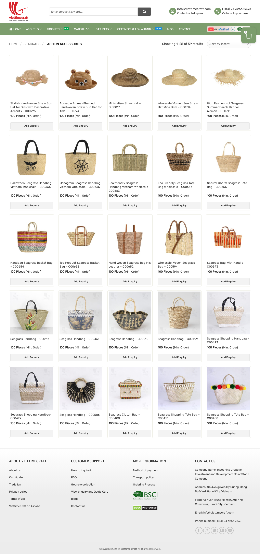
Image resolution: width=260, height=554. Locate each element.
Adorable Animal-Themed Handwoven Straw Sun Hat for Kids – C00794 (81, 107)
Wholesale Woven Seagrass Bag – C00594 (176, 264)
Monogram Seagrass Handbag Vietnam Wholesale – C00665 (80, 185)
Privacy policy (18, 491)
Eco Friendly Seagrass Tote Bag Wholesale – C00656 (176, 185)
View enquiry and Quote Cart (89, 491)
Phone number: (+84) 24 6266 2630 (218, 521)
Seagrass (32, 44)
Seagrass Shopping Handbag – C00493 (228, 340)
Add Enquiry (31, 125)
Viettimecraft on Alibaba (136, 29)
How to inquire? (81, 470)
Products (55, 29)
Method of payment (145, 470)
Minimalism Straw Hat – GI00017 (125, 105)
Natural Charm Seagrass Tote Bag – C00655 (227, 185)
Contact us (78, 506)
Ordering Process (144, 484)
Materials (82, 29)
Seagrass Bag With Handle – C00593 (226, 264)
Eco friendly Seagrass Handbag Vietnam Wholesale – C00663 (130, 186)
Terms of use (17, 499)
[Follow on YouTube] (230, 530)
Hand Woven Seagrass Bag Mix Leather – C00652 (130, 264)
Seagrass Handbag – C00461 (79, 339)
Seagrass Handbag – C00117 (29, 339)
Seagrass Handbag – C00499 (178, 339)
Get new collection (83, 484)
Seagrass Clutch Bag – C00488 (124, 416)
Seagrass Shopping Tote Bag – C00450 (228, 416)
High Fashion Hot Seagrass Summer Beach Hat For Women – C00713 (225, 107)
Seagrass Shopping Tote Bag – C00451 (179, 416)
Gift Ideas (104, 29)
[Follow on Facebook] (199, 530)
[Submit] (144, 12)
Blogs (74, 499)
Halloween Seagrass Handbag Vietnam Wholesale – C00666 (30, 185)
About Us (34, 29)
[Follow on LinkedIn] (222, 530)
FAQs (74, 477)
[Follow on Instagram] (206, 530)
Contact (185, 29)
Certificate (16, 477)
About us (15, 470)
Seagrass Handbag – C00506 (80, 415)
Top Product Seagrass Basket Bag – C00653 (80, 264)
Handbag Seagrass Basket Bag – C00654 (31, 264)
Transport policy (143, 477)
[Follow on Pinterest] (214, 530)
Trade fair (15, 484)
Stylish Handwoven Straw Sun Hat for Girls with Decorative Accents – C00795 (31, 107)
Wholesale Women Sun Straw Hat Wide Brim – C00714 (178, 105)
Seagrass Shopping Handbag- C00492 (31, 416)
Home (15, 29)
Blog (170, 29)
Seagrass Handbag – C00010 (128, 339)
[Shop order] (229, 44)
